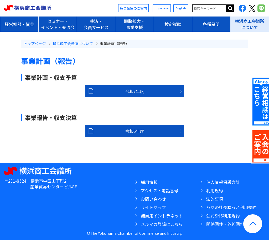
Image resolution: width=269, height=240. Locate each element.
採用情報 (149, 182)
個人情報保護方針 (223, 182)
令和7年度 (134, 91)
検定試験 (172, 24)
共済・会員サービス (96, 24)
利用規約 (214, 190)
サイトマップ (153, 207)
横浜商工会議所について (249, 24)
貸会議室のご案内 (133, 8)
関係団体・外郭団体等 (227, 224)
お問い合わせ (153, 199)
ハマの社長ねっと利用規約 (231, 207)
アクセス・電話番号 (159, 190)
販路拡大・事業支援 (134, 24)
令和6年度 (134, 131)
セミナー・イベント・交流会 (58, 24)
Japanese (161, 8)
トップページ (35, 43)
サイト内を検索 (230, 8)
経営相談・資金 (19, 24)
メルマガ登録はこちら (162, 224)
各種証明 (211, 24)
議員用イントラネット (162, 215)
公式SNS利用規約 (223, 215)
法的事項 (214, 199)
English (181, 8)
